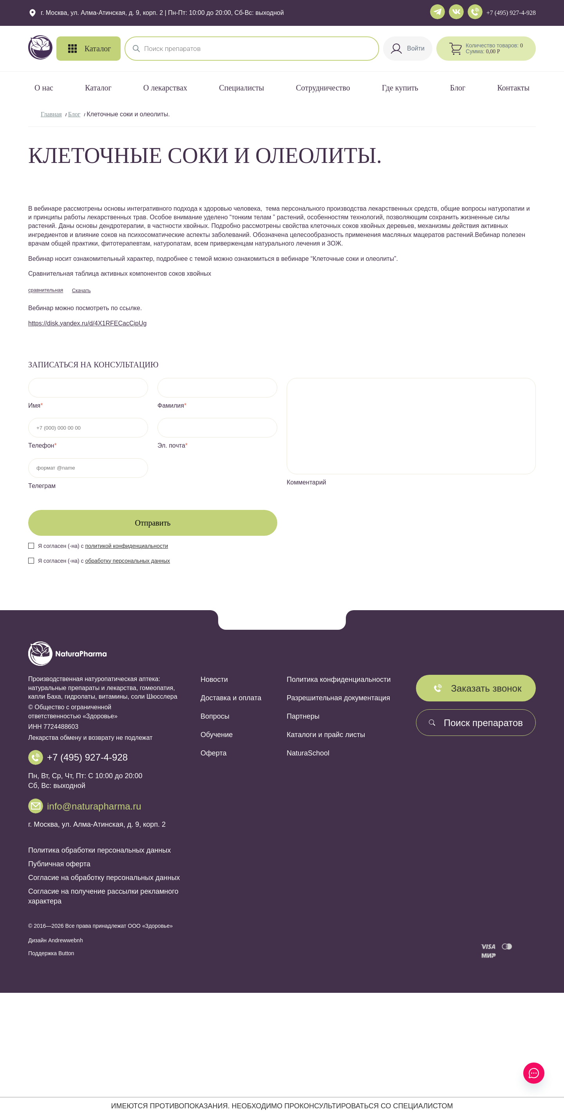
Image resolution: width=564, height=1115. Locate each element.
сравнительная (45, 290)
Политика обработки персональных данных (99, 850)
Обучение (217, 735)
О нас (43, 87)
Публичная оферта (59, 864)
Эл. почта (172, 445)
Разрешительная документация (338, 698)
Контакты (513, 87)
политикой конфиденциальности (126, 546)
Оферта (214, 753)
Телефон (42, 445)
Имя (35, 405)
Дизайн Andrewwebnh (55, 940)
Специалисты (241, 87)
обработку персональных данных (127, 561)
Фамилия (171, 405)
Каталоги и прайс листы (326, 735)
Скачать (81, 290)
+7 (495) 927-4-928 (511, 12)
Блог (457, 87)
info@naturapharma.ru (94, 806)
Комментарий (306, 482)
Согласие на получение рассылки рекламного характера (103, 896)
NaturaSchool (308, 753)
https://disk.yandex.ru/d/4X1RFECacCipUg (87, 323)
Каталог (98, 87)
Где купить (400, 87)
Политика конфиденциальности (339, 679)
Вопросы (215, 716)
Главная (51, 114)
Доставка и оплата (231, 698)
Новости (214, 679)
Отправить (153, 523)
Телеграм (42, 486)
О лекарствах (165, 87)
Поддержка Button (51, 953)
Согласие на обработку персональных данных (104, 878)
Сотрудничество (323, 87)
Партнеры (303, 716)
